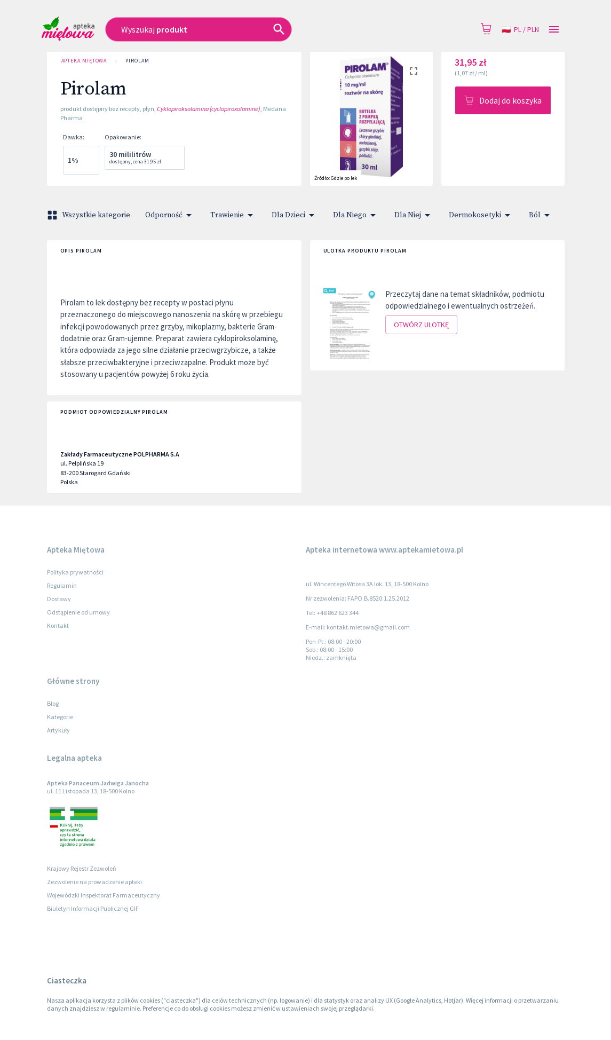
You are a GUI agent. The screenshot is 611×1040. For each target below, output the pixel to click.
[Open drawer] (554, 30)
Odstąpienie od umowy (78, 612)
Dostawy (59, 599)
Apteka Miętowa (84, 61)
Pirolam (137, 61)
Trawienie (233, 215)
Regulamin (62, 585)
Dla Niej (414, 215)
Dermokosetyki (481, 215)
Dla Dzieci (294, 215)
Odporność (170, 215)
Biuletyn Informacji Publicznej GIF (93, 908)
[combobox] (235, 29)
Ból (541, 215)
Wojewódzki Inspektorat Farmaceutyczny (103, 895)
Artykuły (58, 730)
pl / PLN (520, 30)
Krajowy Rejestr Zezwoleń (81, 868)
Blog (53, 703)
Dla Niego (356, 215)
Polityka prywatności (75, 572)
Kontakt (58, 625)
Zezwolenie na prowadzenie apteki (94, 882)
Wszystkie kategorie (90, 215)
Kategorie (60, 717)
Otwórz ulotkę (421, 325)
